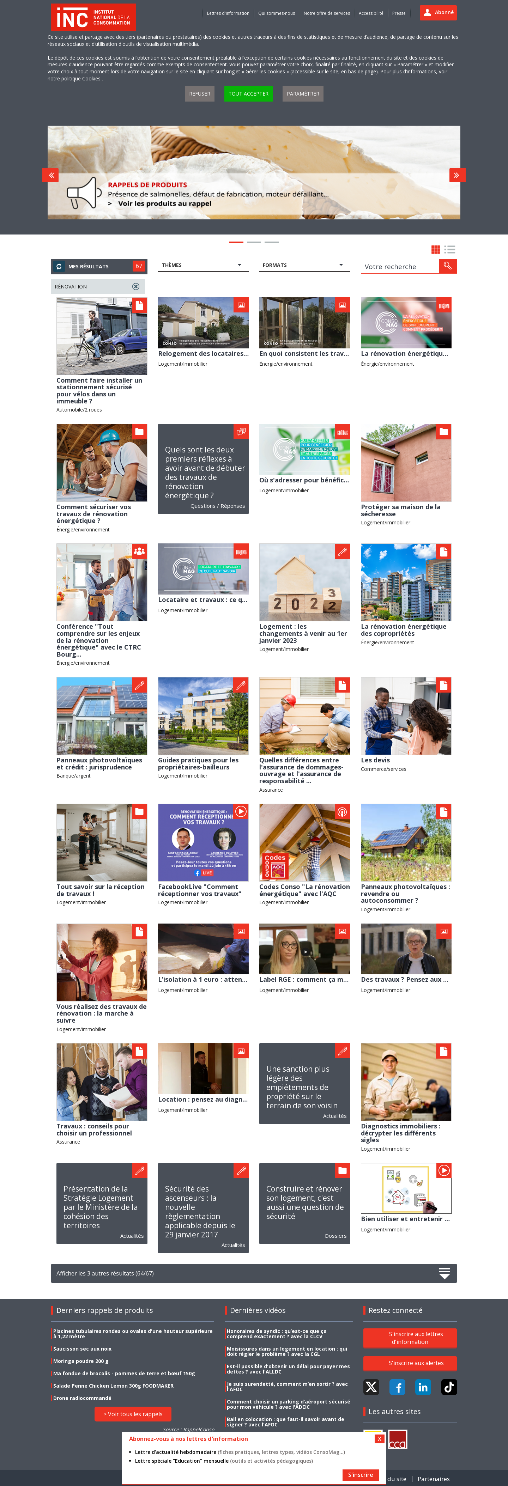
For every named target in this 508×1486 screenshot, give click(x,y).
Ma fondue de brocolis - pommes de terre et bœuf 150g (124, 1373)
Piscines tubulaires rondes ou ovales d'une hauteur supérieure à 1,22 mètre (133, 1334)
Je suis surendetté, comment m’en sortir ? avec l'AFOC (287, 1387)
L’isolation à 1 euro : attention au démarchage (232, 979)
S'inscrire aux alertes (416, 1363)
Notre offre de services (327, 13)
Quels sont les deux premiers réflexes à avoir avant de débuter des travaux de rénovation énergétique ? (205, 472)
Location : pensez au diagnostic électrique (225, 1099)
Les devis (375, 760)
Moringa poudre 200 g (81, 1361)
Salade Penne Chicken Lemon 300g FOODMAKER (113, 1385)
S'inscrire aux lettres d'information (416, 1338)
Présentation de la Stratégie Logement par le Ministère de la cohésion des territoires (101, 1207)
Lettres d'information (228, 13)
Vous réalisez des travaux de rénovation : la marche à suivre (101, 1013)
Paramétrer (303, 93)
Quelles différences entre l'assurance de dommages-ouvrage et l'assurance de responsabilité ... (301, 770)
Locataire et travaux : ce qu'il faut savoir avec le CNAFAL (248, 599)
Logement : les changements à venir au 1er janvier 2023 (303, 633)
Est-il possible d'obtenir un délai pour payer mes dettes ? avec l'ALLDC (288, 1369)
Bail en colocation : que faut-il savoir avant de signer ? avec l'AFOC (285, 1422)
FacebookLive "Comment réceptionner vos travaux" (200, 890)
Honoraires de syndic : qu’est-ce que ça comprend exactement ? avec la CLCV (277, 1334)
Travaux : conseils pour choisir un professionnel (94, 1129)
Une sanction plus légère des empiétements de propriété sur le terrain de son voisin (302, 1087)
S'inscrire (360, 1475)
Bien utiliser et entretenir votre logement (428, 1218)
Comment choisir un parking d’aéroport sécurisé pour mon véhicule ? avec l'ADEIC (288, 1404)
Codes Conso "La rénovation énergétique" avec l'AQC (304, 890)
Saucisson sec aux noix (82, 1348)
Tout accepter (248, 93)
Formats (275, 265)
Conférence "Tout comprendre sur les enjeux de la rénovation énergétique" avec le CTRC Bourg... (98, 640)
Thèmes (172, 265)
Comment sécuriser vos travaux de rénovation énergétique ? (93, 514)
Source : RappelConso (188, 1429)
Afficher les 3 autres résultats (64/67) (254, 1273)
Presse (399, 13)
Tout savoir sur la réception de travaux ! (100, 890)
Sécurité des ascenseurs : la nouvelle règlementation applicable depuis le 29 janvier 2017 (200, 1212)
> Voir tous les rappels (133, 1414)
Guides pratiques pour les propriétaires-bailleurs (198, 763)
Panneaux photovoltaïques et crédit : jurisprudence (99, 763)
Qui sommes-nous (276, 13)
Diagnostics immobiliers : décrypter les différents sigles (401, 1133)
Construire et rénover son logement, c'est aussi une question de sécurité (305, 1202)
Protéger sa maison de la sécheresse (401, 510)
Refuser (199, 93)
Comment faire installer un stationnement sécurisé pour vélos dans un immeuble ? (99, 390)
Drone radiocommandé (82, 1398)
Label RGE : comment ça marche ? (312, 979)
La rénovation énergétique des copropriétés (404, 630)
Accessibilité (371, 13)
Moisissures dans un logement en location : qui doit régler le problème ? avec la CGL (287, 1351)
